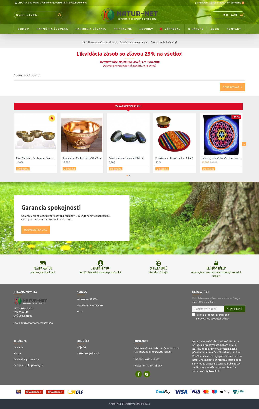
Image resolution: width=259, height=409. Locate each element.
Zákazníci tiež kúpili (128, 104)
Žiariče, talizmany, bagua (134, 42)
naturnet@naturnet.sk (166, 348)
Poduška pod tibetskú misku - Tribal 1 (174, 156)
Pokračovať (231, 87)
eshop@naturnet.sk (160, 351)
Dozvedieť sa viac (35, 226)
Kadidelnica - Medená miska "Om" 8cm (82, 156)
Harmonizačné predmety (102, 42)
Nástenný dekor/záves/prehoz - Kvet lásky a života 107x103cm (222, 156)
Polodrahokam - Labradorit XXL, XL (126, 156)
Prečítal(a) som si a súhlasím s (211, 316)
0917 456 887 (152, 359)
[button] (244, 142)
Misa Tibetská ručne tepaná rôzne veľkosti (36, 156)
